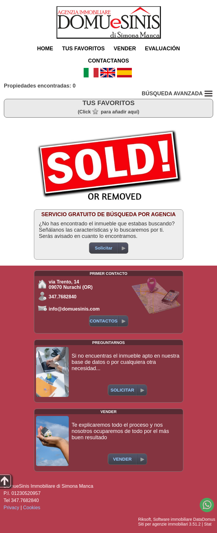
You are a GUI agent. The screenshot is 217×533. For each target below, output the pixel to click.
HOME (45, 49)
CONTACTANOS (108, 61)
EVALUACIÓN (162, 49)
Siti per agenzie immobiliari (163, 524)
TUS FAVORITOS (83, 49)
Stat (207, 524)
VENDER (125, 49)
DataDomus (204, 519)
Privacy (11, 507)
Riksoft (144, 519)
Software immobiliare (172, 519)
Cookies (31, 507)
